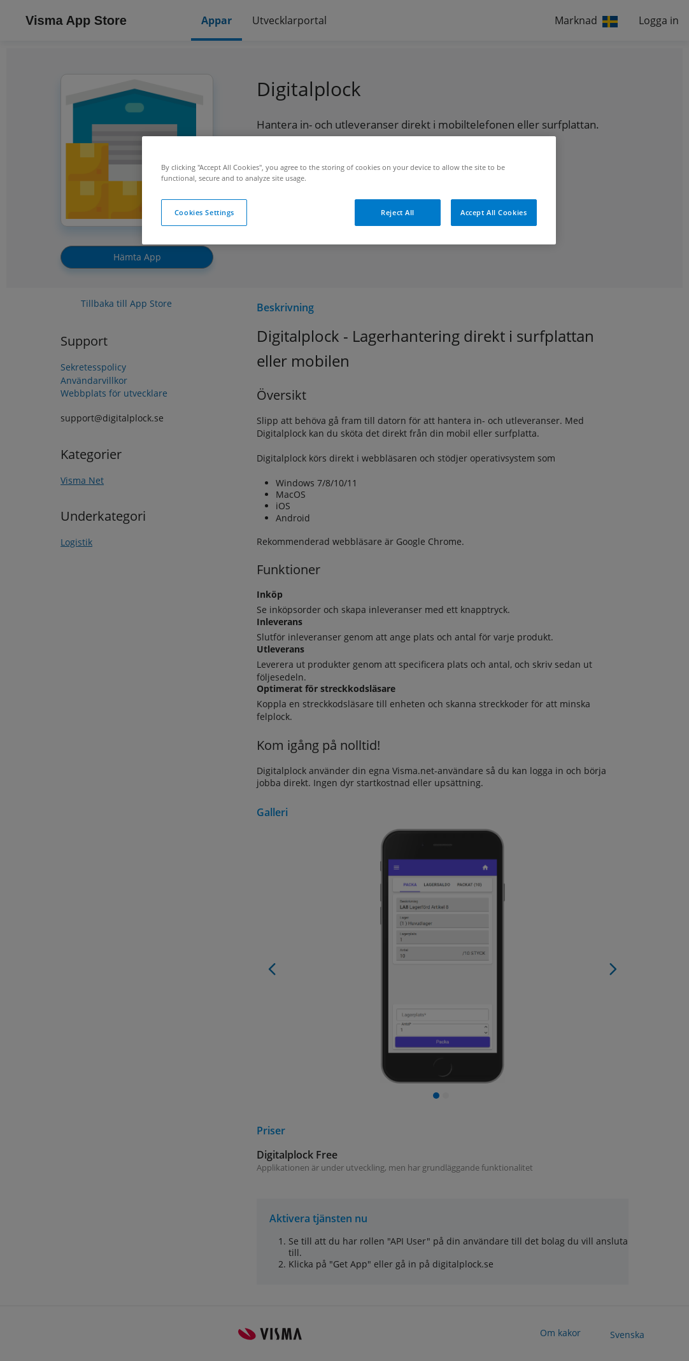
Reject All (398, 212)
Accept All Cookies (493, 212)
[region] (348, 190)
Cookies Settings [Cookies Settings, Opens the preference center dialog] (204, 212)
